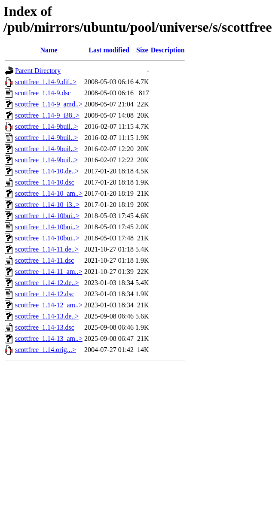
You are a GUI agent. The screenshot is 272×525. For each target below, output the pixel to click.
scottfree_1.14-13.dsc (44, 327)
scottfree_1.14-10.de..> (47, 171)
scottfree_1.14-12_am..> (49, 305)
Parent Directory (38, 70)
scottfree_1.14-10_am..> (49, 193)
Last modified (109, 50)
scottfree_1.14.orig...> (45, 349)
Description (168, 50)
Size (142, 50)
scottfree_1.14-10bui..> (47, 215)
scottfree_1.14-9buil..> (46, 126)
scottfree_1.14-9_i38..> (47, 115)
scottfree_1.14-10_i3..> (47, 204)
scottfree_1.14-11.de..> (47, 249)
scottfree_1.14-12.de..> (47, 282)
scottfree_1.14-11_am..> (48, 271)
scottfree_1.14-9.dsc (43, 93)
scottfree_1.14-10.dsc (44, 182)
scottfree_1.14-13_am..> (49, 338)
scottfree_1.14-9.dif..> (45, 81)
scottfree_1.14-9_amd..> (49, 104)
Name (49, 50)
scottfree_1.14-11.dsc (44, 260)
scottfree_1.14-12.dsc (44, 293)
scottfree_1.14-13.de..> (47, 316)
